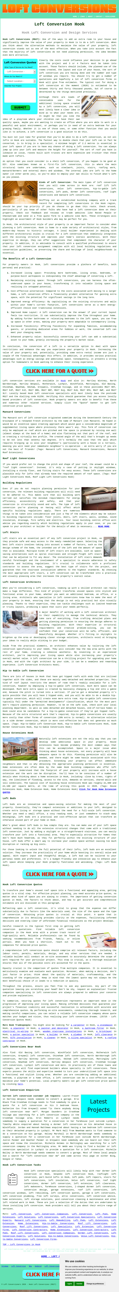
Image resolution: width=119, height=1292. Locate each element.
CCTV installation (21, 1038)
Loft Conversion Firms (43, 1239)
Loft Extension (84, 1226)
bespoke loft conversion (70, 1174)
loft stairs (57, 551)
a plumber (76, 1034)
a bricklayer (104, 1031)
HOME (75, 17)
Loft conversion (12, 381)
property (103, 45)
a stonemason (104, 1025)
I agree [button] (69, 1284)
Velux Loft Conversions (95, 1236)
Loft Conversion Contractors (29, 1230)
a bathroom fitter (93, 1028)
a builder (52, 1034)
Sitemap (5, 1266)
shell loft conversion (66, 161)
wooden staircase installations (62, 1031)
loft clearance (104, 1034)
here (20, 1084)
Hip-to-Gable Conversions (58, 1223)
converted (8, 143)
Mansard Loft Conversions (30, 1220)
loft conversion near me (19, 1112)
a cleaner (50, 1038)
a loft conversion (25, 227)
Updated (38, 1266)
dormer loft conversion (55, 1183)
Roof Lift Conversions (92, 1223)
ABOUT (90, 17)
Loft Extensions (98, 1220)
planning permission (81, 52)
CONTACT (99, 17)
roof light (10, 467)
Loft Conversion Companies (51, 1214)
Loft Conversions (48, 1217)
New (30, 1266)
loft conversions (78, 203)
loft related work (13, 1202)
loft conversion (99, 42)
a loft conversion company (53, 1115)
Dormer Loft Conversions (93, 1233)
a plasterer (18, 1028)
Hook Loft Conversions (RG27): (22, 39)
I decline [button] (79, 1284)
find (12, 1052)
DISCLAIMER (110, 17)
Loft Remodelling (59, 1220)
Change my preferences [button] (95, 1284)
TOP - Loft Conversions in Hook (21, 1244)
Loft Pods (101, 1214)
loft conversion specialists (48, 1171)
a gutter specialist (22, 1034)
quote (84, 978)
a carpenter (78, 1025)
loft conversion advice (101, 1196)
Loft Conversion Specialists (78, 1217)
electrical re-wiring (15, 1031)
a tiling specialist (80, 1038)
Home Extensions (28, 1223)
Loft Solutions (26, 1217)
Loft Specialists (61, 1226)
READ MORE (103, 526)
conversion (31, 721)
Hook (63, 381)
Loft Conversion (21, 1214)
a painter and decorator (53, 1028)
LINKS (82, 17)
